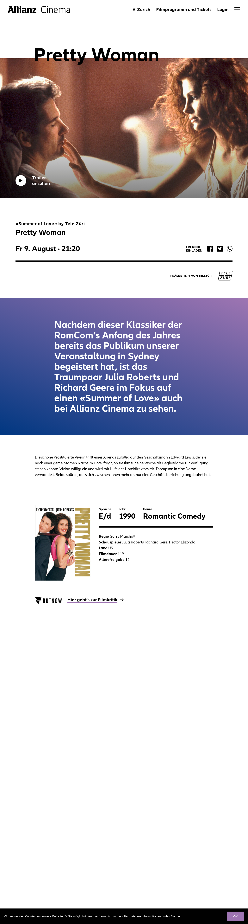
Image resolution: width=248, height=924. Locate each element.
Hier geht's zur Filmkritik (92, 599)
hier (178, 916)
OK (235, 916)
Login (223, 9)
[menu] (237, 9)
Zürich (143, 9)
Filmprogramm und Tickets (183, 9)
